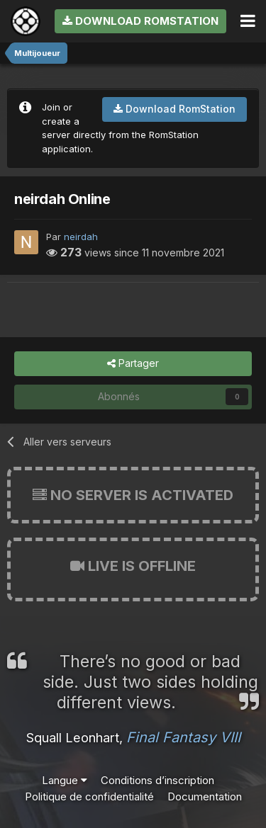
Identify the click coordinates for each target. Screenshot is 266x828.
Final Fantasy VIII (183, 737)
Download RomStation (140, 21)
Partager (133, 363)
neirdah (81, 236)
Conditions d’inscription (157, 780)
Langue (64, 780)
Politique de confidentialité (89, 796)
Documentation (204, 796)
